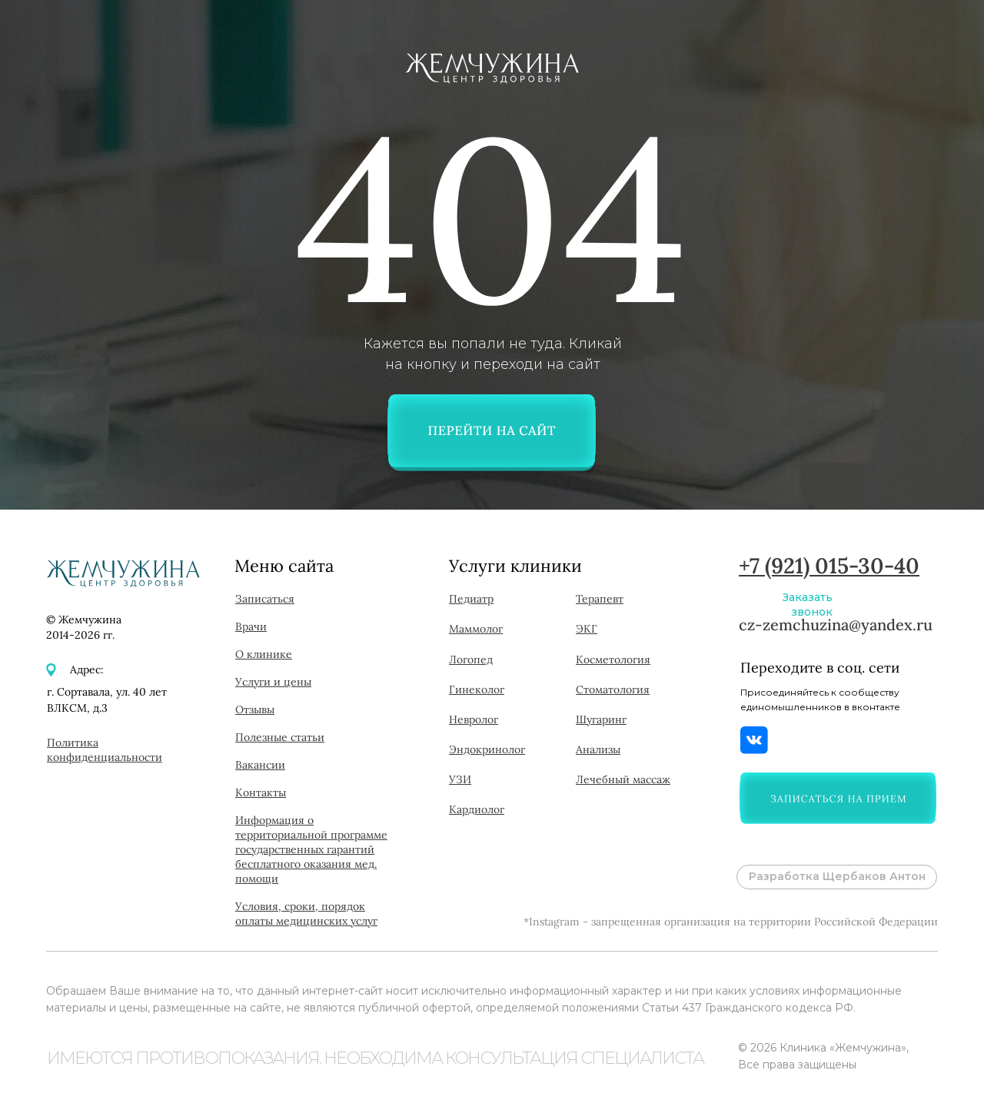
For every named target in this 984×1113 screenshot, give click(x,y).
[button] (838, 798)
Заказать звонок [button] (808, 604)
